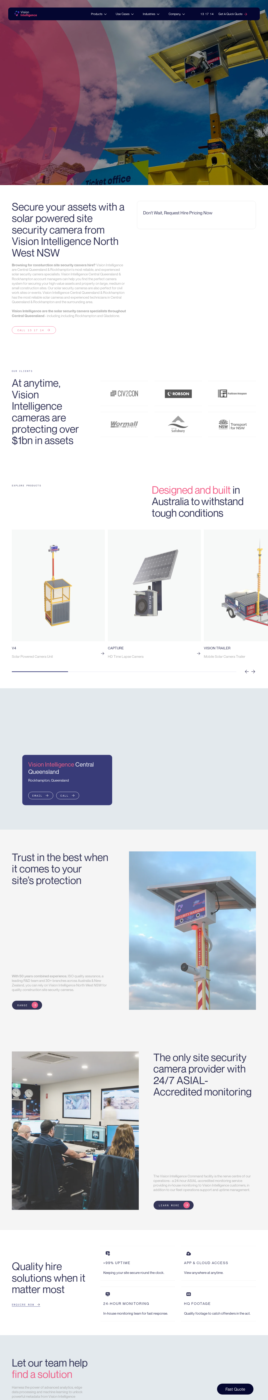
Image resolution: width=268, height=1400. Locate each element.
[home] (26, 14)
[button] (99, 14)
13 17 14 (207, 14)
